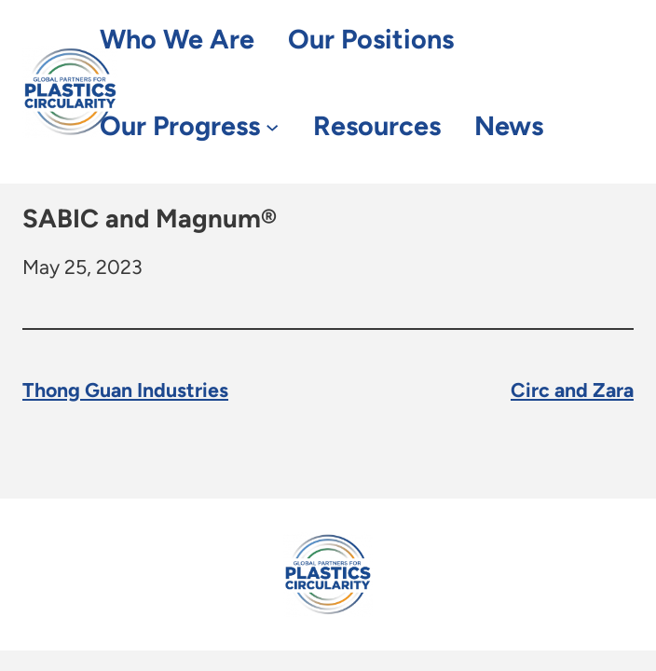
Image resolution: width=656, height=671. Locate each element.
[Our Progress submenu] (272, 125)
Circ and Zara (572, 390)
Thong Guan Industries (125, 390)
